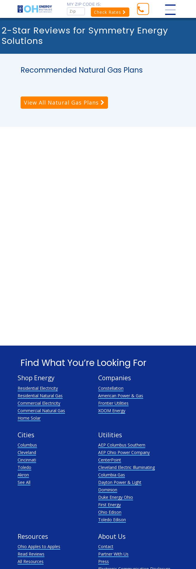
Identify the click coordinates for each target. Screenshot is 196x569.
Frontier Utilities (113, 403)
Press (103, 561)
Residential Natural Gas (40, 395)
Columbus (27, 445)
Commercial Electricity (39, 403)
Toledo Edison (112, 519)
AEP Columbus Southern (121, 445)
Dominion (107, 490)
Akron (23, 475)
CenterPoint (109, 460)
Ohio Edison (109, 512)
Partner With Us (113, 554)
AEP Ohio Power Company (124, 452)
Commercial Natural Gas (41, 410)
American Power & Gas (120, 395)
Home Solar (29, 418)
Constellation (111, 388)
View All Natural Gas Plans (64, 102)
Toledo (24, 467)
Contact (105, 546)
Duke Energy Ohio (115, 497)
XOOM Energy (111, 410)
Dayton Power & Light (119, 482)
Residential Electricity (38, 388)
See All (24, 482)
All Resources (31, 561)
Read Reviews (31, 554)
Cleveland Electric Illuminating (126, 467)
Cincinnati (27, 460)
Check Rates (110, 12)
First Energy (109, 504)
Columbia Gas (111, 475)
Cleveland (27, 452)
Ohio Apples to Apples (39, 546)
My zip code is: (84, 4)
